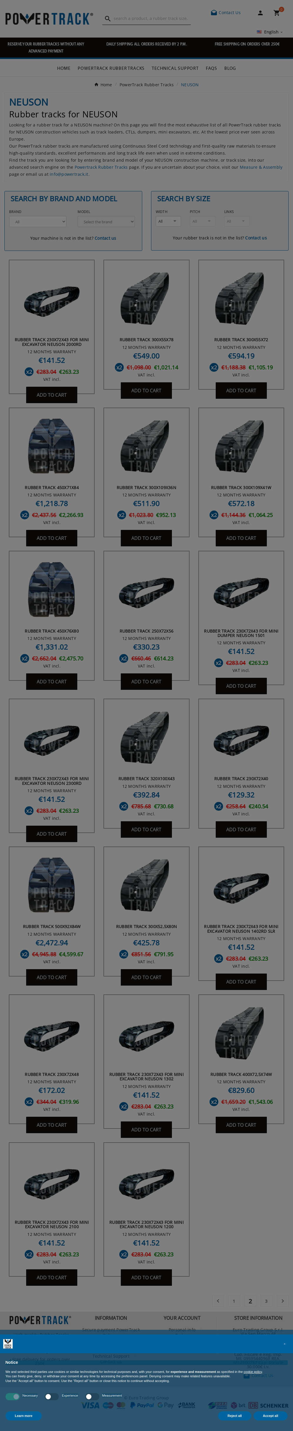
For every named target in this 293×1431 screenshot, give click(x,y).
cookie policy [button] (253, 1371)
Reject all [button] (234, 1416)
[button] (284, 1344)
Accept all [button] (270, 1416)
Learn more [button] (24, 1416)
